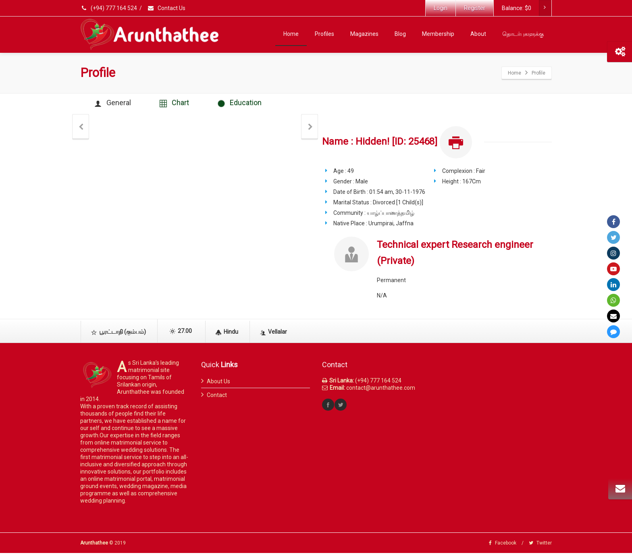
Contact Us (166, 8)
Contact (217, 397)
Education (250, 104)
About (478, 34)
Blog (400, 34)
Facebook (502, 545)
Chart (180, 104)
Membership (438, 34)
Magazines (364, 34)
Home (291, 34)
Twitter (540, 545)
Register (474, 8)
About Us (218, 383)
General (114, 104)
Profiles (324, 34)
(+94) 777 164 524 (109, 8)
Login (440, 8)
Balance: (526, 8)
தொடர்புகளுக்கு (523, 34)
